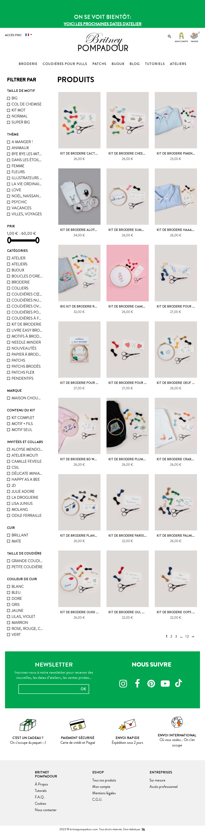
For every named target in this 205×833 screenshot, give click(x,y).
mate (16, 541)
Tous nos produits (104, 780)
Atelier (18, 258)
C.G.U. (97, 799)
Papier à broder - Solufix (27, 354)
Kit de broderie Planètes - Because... (90, 535)
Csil (15, 467)
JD (14, 485)
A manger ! (22, 142)
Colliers (20, 288)
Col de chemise (27, 104)
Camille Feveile (27, 461)
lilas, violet (23, 616)
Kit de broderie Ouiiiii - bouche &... (88, 612)
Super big (21, 122)
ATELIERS (19, 264)
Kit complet (23, 417)
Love (16, 190)
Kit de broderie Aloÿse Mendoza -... (89, 230)
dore (17, 598)
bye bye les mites (27, 154)
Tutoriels (41, 790)
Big (14, 98)
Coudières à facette (27, 318)
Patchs (18, 360)
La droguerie (25, 497)
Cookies (40, 803)
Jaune (17, 610)
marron (20, 622)
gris (16, 604)
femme (18, 166)
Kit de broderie (26, 324)
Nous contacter (46, 810)
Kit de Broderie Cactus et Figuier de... (92, 153)
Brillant (20, 535)
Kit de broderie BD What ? (81, 459)
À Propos (41, 784)
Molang (20, 509)
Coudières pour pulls (27, 312)
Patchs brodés (26, 366)
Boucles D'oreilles (27, 276)
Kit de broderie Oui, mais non (133, 612)
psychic (19, 202)
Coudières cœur (27, 294)
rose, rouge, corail (27, 628)
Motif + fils (22, 423)
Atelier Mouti (25, 455)
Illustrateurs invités (27, 178)
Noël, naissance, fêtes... (27, 196)
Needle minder (26, 342)
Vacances (21, 208)
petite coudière (27, 567)
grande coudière (27, 561)
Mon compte (181, 41)
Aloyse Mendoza (27, 449)
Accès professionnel (164, 786)
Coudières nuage (27, 300)
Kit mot (18, 110)
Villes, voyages (27, 214)
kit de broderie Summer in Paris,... (137, 230)
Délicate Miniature (27, 473)
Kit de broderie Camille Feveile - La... (139, 306)
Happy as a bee (26, 479)
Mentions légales (104, 793)
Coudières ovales (27, 306)
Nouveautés (24, 348)
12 (187, 636)
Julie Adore (23, 491)
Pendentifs (22, 378)
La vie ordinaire (27, 184)
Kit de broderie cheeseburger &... (136, 153)
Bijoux (18, 270)
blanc (18, 586)
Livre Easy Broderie (27, 330)
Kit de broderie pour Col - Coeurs (137, 383)
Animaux (20, 148)
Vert (16, 634)
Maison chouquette (27, 398)
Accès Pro (13, 35)
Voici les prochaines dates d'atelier (102, 24)
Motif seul (22, 429)
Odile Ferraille (27, 515)
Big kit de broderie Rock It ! (83, 306)
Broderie (21, 282)
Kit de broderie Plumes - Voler (134, 459)
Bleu (16, 592)
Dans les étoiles (27, 160)
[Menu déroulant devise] (29, 35)
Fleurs (18, 172)
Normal (19, 116)
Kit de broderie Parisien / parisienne (138, 535)
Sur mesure (157, 780)
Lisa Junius (22, 503)
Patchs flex (23, 372)
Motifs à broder (27, 336)
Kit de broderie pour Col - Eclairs (88, 383)
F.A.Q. (39, 797)
